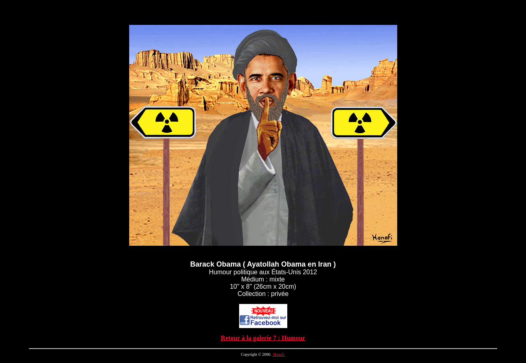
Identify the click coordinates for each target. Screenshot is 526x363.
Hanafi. (278, 354)
